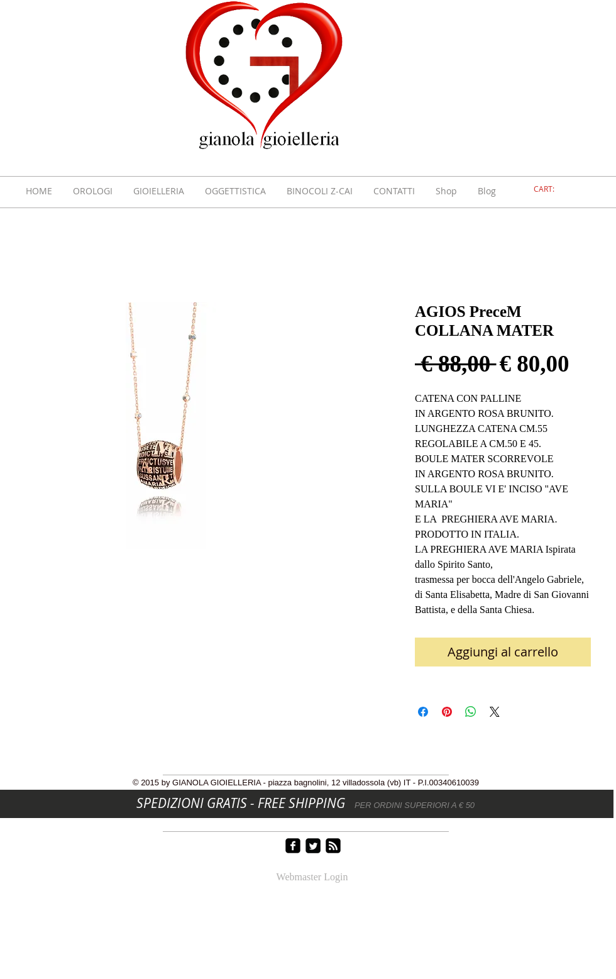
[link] (551, 189)
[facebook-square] (292, 845)
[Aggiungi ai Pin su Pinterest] (446, 711)
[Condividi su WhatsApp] (470, 711)
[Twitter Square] (313, 845)
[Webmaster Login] (312, 877)
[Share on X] (494, 711)
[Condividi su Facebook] (423, 711)
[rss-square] (333, 845)
